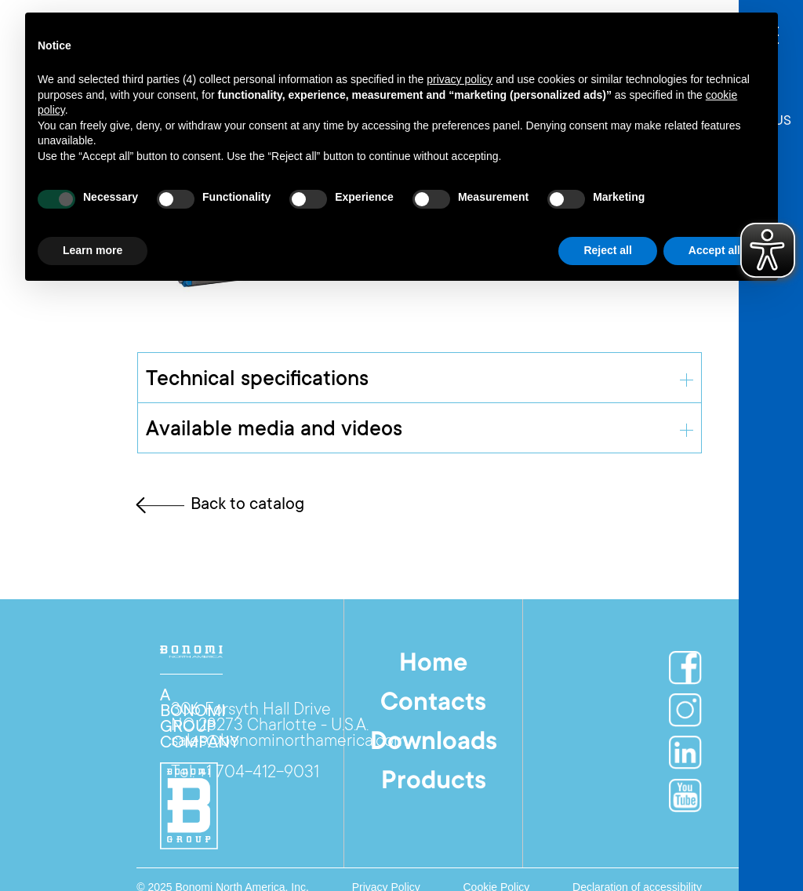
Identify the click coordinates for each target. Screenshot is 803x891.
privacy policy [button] (459, 79)
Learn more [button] (92, 250)
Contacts (433, 704)
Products (433, 783)
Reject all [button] (607, 250)
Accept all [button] (714, 250)
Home (433, 665)
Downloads (433, 743)
